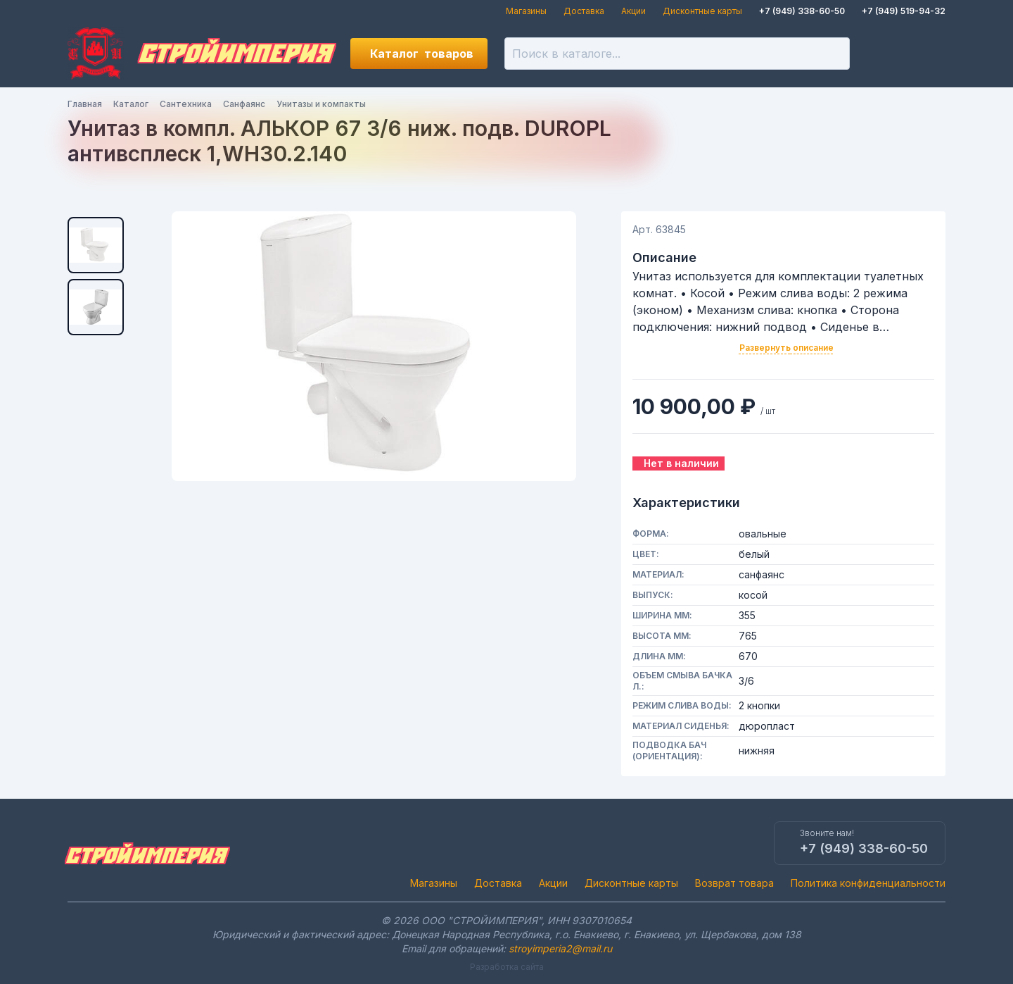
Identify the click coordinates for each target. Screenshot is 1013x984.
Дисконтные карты (702, 11)
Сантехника (186, 104)
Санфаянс (244, 104)
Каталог (421, 53)
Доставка (583, 11)
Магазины (526, 11)
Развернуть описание (786, 347)
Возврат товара (734, 883)
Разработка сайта (507, 966)
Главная (85, 104)
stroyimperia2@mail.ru (560, 948)
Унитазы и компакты (321, 104)
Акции (633, 11)
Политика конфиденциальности (868, 883)
